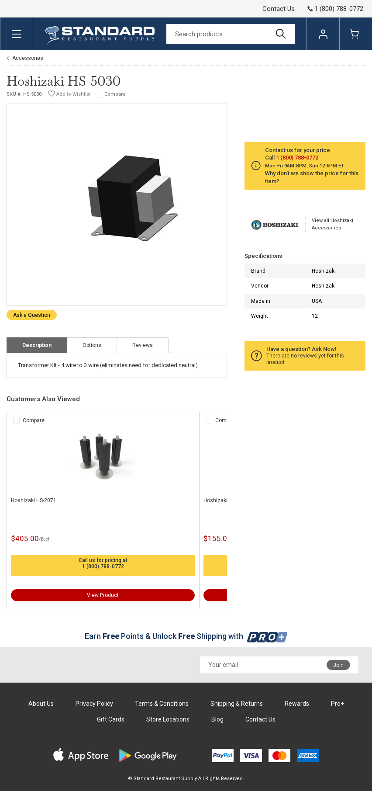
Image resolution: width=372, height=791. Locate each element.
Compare (115, 94)
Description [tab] (37, 345)
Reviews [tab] (142, 345)
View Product (103, 595)
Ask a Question (31, 315)
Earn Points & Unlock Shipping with (186, 636)
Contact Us (278, 9)
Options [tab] (92, 345)
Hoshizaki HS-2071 (33, 500)
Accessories (27, 58)
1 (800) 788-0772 (103, 566)
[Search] (230, 34)
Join (338, 665)
